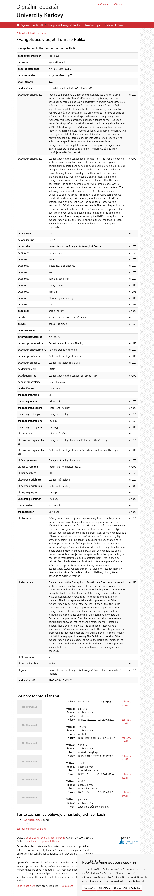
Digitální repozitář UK (31, 25)
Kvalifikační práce (94, 25)
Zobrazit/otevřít (126, 703)
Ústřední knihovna (55, 837)
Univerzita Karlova (35, 837)
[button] (103, 4)
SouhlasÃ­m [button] (89, 888)
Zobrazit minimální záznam (31, 33)
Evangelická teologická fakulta (64, 25)
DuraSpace (67, 885)
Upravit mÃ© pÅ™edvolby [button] (127, 888)
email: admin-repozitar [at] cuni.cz (43, 841)
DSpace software (26, 885)
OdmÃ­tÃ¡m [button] (104, 888)
